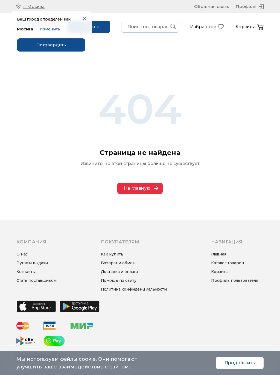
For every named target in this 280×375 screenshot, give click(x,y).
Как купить (112, 254)
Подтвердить (51, 44)
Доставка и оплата (119, 271)
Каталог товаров (227, 262)
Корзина (249, 27)
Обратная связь (211, 6)
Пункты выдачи (32, 262)
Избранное (207, 27)
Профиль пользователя (234, 280)
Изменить (50, 29)
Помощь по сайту (118, 280)
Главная (218, 254)
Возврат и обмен (118, 262)
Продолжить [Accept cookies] (239, 362)
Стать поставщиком (36, 280)
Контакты (26, 271)
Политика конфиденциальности (134, 289)
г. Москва (34, 6)
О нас (22, 254)
